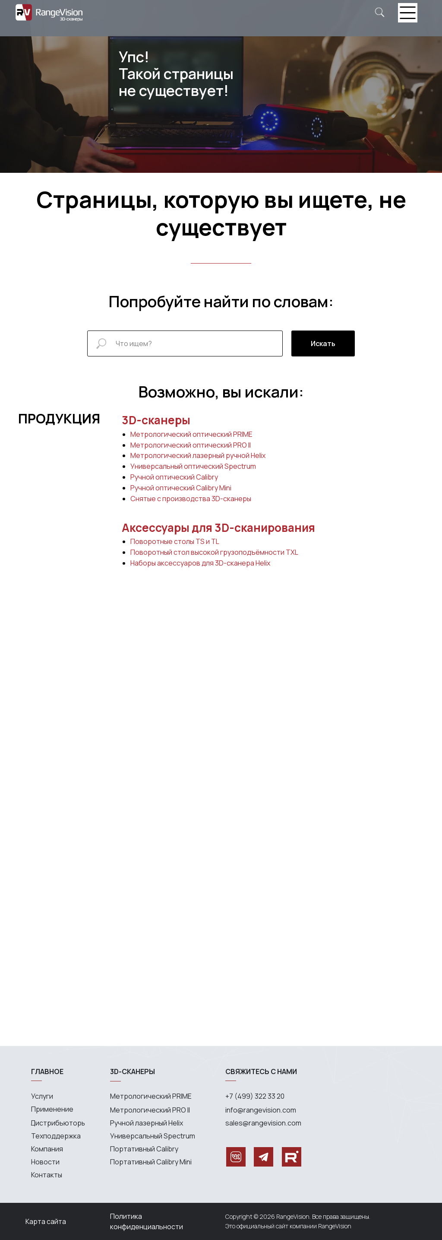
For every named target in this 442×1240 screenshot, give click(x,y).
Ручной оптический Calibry (174, 477)
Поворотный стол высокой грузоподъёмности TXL (214, 552)
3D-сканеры (156, 420)
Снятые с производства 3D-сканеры (190, 498)
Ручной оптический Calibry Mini (180, 488)
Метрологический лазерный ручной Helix (197, 455)
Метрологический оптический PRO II (190, 445)
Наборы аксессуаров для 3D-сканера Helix (200, 563)
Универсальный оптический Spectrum (193, 466)
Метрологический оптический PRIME (191, 434)
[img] (379, 12)
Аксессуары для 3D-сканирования (218, 527)
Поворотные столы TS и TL (174, 541)
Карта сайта (45, 1221)
